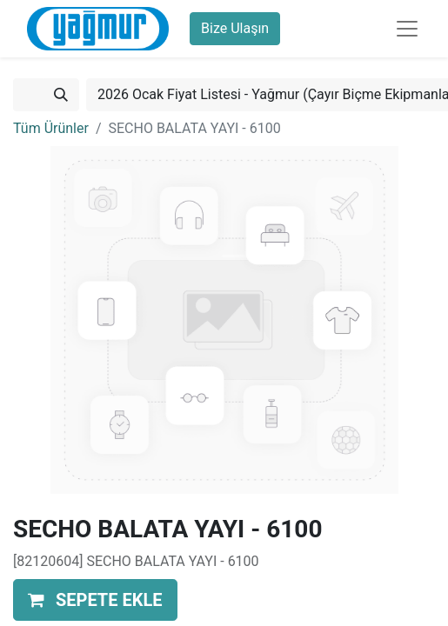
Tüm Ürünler (51, 128)
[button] (95, 600)
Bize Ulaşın (235, 28)
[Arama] (61, 94)
